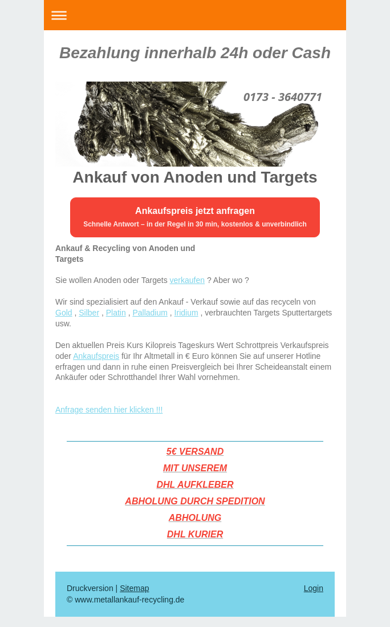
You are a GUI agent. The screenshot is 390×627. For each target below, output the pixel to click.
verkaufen (187, 280)
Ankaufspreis (96, 356)
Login (313, 588)
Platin (116, 312)
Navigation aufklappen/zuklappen (195, 15)
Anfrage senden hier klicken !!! (108, 409)
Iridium (186, 312)
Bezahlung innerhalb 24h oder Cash (195, 53)
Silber (89, 312)
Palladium (149, 312)
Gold (63, 312)
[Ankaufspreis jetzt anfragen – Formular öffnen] (195, 217)
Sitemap (134, 588)
